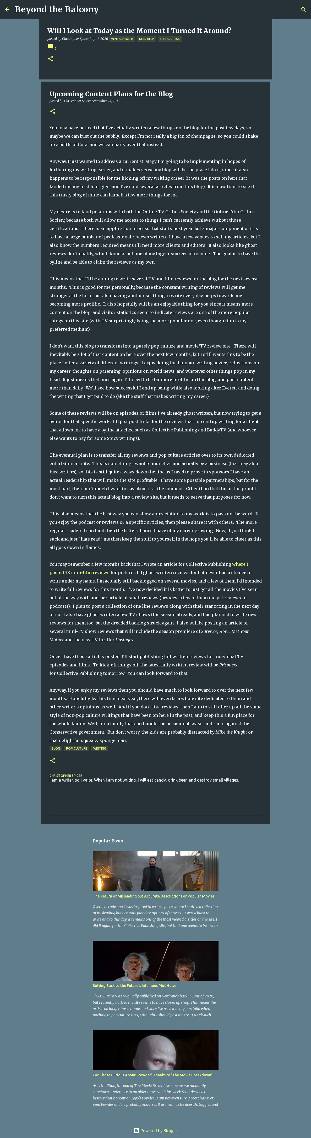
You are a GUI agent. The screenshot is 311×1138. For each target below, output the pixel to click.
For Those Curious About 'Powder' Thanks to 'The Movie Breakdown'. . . (154, 1075)
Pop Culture (76, 748)
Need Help (146, 38)
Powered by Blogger (155, 1130)
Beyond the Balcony (57, 9)
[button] (50, 59)
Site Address (170, 38)
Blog (56, 748)
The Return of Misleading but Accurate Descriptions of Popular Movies (153, 896)
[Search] (304, 9)
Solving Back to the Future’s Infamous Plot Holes (134, 986)
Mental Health (122, 38)
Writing (99, 748)
